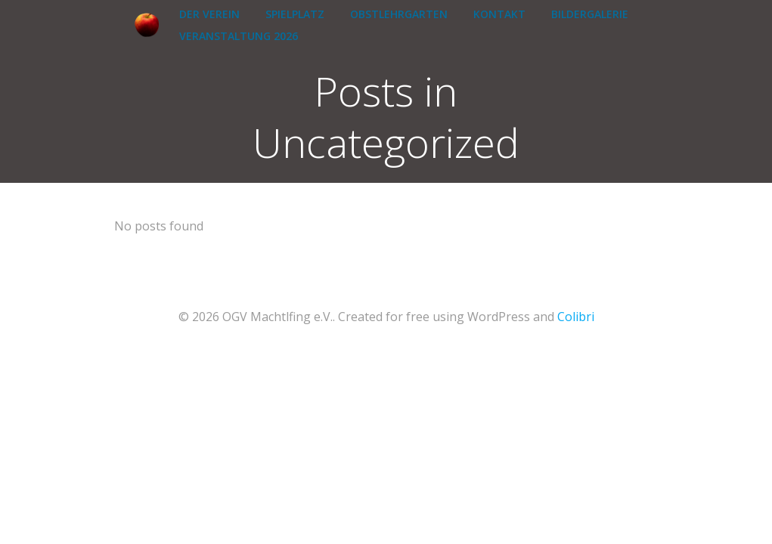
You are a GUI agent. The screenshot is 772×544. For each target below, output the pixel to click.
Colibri (575, 316)
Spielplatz (294, 14)
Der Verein (209, 14)
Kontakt (499, 14)
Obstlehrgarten (399, 14)
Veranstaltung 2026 (238, 36)
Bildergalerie (589, 14)
